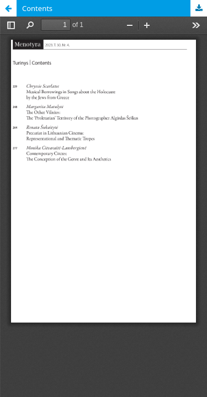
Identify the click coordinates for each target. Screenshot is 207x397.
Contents (37, 8)
